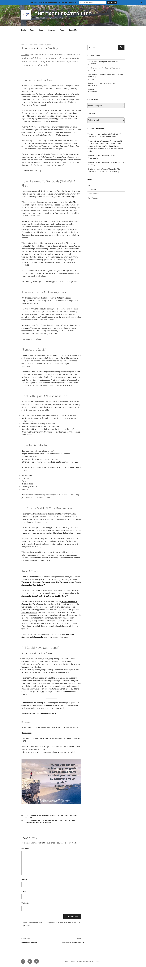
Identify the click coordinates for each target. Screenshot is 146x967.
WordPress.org (92, 198)
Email (24, 891)
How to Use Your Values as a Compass (101, 83)
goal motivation (46, 820)
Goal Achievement (69, 601)
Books (23, 30)
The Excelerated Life (63, 13)
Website (25, 903)
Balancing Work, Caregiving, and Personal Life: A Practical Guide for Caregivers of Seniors (105, 148)
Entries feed (91, 189)
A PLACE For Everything (110, 172)
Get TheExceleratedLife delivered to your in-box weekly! (53, 2)
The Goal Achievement (31, 582)
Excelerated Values (109, 137)
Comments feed (93, 194)
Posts (32, 30)
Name (24, 879)
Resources (51, 30)
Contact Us (73, 30)
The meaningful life (41, 822)
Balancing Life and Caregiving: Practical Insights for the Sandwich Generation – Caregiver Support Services (105, 143)
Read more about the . (38, 714)
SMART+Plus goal (29, 612)
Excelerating (56, 815)
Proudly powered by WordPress (88, 961)
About (62, 30)
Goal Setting (61, 820)
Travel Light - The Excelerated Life (99, 155)
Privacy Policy (70, 961)
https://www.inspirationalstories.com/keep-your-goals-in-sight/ (48, 752)
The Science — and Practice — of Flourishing (103, 68)
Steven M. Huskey (43, 45)
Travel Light (91, 89)
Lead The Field (33, 372)
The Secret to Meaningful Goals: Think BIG (102, 62)
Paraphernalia (92, 158)
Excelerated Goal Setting (37, 815)
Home (41, 30)
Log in (89, 185)
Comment (26, 848)
